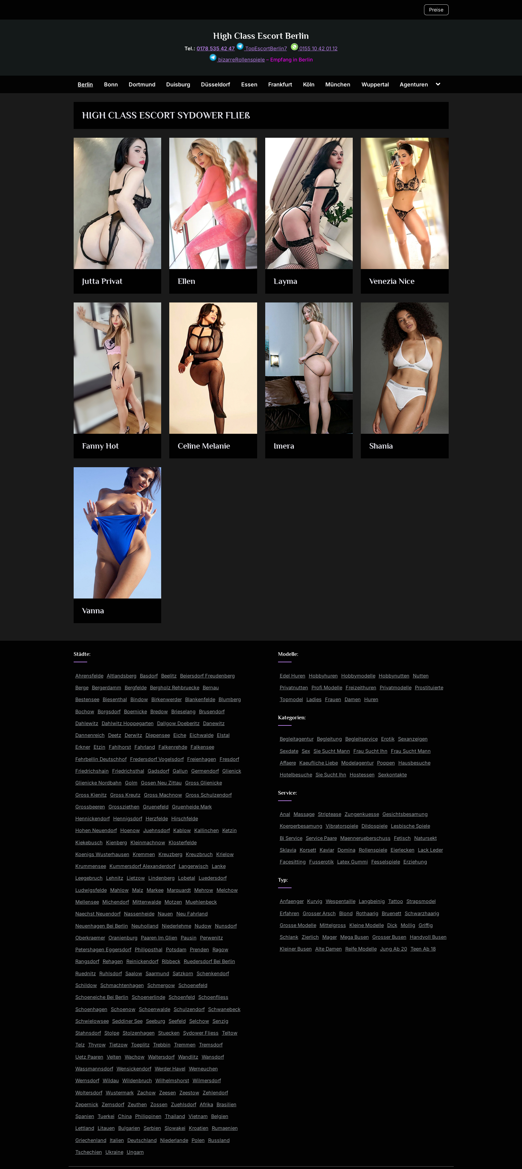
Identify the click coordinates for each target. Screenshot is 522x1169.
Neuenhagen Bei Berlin (101, 926)
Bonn (111, 84)
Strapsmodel (421, 901)
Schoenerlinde (148, 997)
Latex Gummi (352, 862)
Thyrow (97, 1044)
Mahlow (119, 890)
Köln (309, 84)
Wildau (111, 1080)
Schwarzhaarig (422, 913)
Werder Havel (170, 1068)
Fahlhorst (120, 747)
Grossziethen (124, 806)
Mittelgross (333, 925)
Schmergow (161, 985)
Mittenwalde (146, 902)
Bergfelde (136, 687)
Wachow (135, 1057)
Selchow (199, 1021)
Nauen (165, 913)
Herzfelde (157, 818)
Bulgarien (129, 1128)
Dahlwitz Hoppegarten (128, 723)
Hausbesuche (414, 763)
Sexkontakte (392, 774)
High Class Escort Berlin (261, 36)
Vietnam (198, 1116)
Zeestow (189, 1092)
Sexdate (289, 751)
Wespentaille (340, 901)
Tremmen (185, 1044)
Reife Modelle (361, 949)
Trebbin (162, 1044)
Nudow (203, 926)
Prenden (199, 949)
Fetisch (402, 838)
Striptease (329, 814)
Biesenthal (115, 699)
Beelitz (169, 676)
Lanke (219, 866)
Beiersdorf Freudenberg (207, 676)
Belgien (219, 1116)
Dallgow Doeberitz (178, 723)
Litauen (106, 1128)
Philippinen (148, 1116)
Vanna (93, 611)
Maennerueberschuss (365, 838)
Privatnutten (294, 687)
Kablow (182, 830)
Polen (198, 1140)
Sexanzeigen (413, 739)
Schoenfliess (213, 997)
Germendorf (205, 771)
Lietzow (136, 878)
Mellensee (87, 902)
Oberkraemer (90, 937)
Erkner (82, 747)
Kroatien (198, 1128)
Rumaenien (225, 1128)
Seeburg (155, 1021)
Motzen (173, 902)
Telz (80, 1044)
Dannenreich (90, 735)
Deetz (114, 735)
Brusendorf (212, 711)
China (125, 1116)
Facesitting (293, 862)
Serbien (152, 1128)
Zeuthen (137, 1104)
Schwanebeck (224, 1009)
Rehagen (113, 961)
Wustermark (120, 1092)
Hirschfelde (184, 818)
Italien (117, 1140)
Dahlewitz (86, 723)
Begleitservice (361, 739)
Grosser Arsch (319, 913)
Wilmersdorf (207, 1080)
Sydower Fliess (201, 1033)
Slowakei (175, 1128)
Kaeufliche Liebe (318, 763)
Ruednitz (85, 973)
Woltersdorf (88, 1092)
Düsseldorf (215, 84)
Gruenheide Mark (192, 806)
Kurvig (314, 901)
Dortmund (142, 84)
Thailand (175, 1116)
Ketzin (229, 830)
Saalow (133, 973)
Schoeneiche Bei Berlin (101, 997)
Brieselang (183, 711)
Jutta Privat (102, 281)
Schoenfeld (182, 997)
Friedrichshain (92, 771)
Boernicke (135, 711)
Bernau (211, 687)
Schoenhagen (91, 1009)
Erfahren (289, 913)
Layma (286, 281)
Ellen (187, 281)
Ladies (314, 699)
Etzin (99, 747)
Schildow (86, 985)
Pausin (189, 937)
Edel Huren (292, 676)
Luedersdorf (213, 878)
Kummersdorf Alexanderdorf (142, 866)
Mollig (408, 925)
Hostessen (362, 774)
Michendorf (115, 902)
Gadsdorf (158, 771)
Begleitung (329, 739)
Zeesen (167, 1092)
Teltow (230, 1033)
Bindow (139, 699)
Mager (329, 937)
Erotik (388, 739)
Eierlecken (403, 850)
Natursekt (425, 838)
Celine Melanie (205, 446)
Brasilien (227, 1104)
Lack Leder (430, 850)
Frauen (333, 699)
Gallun (180, 771)
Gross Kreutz (125, 795)
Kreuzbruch (199, 854)
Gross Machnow (163, 795)
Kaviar (327, 850)
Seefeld (177, 1021)
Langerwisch (193, 866)
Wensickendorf (134, 1068)
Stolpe (111, 1033)
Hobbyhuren (323, 676)
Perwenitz (211, 937)
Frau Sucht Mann (411, 751)
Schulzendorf (189, 1009)
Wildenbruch (137, 1080)
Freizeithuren (361, 687)
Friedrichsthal (128, 771)
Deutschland (142, 1140)
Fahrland (144, 747)
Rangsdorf (87, 961)
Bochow (84, 711)
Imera (284, 446)
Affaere (288, 763)
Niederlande (174, 1140)
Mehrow (203, 890)
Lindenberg (161, 878)
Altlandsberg (121, 676)
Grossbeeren (90, 806)
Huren (371, 699)
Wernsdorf (87, 1080)
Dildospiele (375, 826)
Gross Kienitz (91, 795)
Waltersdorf (161, 1057)
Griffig (426, 925)
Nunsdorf (226, 926)
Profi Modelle (327, 687)
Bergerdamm (106, 687)
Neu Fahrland (192, 913)
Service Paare (321, 838)
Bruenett (391, 913)
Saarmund (157, 973)
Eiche (179, 735)
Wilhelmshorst (172, 1080)
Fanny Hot (101, 446)
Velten (114, 1057)
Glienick (231, 771)
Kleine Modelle (366, 925)
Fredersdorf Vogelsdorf (157, 759)
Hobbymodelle (358, 676)
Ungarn (135, 1152)
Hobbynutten (394, 676)
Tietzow (118, 1044)
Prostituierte (429, 687)
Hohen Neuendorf (96, 830)
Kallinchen (206, 830)
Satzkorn (183, 973)
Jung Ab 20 (393, 949)
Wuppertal (375, 84)
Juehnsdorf (156, 830)
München (337, 84)
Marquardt (179, 890)
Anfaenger (292, 901)
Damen (353, 699)
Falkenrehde (172, 747)
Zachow (146, 1092)
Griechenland (90, 1140)
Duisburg (178, 84)
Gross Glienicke (203, 783)
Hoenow (130, 830)
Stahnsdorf (88, 1033)
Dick (392, 925)
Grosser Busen (389, 937)
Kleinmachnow (147, 842)
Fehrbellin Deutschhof (101, 759)
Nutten (421, 676)
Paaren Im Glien (159, 937)
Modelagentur (357, 763)
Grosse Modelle (298, 925)
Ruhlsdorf (110, 973)
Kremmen (144, 854)
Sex (306, 751)
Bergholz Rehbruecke (174, 687)
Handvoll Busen (428, 937)
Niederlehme (176, 926)
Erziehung (415, 862)
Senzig (220, 1021)
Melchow (227, 890)
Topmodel (291, 699)
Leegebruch (89, 878)
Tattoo (395, 901)
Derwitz (133, 735)
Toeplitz (140, 1044)
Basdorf (149, 676)
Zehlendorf (215, 1092)
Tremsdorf (211, 1044)
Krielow (225, 854)
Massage (304, 814)
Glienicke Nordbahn (98, 783)
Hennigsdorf (127, 818)
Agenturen (414, 84)
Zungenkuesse (362, 814)
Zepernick (86, 1104)
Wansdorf (213, 1057)
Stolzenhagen (139, 1033)
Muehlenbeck (201, 902)
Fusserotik (321, 862)
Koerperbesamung (301, 826)
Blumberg (230, 699)
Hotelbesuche (296, 774)
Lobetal (186, 878)
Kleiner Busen (296, 949)
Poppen (386, 763)
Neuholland (144, 926)
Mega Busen (354, 937)
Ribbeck (171, 961)
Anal (285, 814)
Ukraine (114, 1152)
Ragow (220, 949)
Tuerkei (106, 1116)
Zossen (159, 1104)
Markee (155, 890)
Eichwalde (202, 735)
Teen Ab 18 (423, 949)
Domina (346, 850)
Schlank (289, 937)
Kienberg (116, 842)
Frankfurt (280, 84)
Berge (82, 687)
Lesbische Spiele (410, 826)
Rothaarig (367, 913)
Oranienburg (123, 937)
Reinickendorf (142, 961)
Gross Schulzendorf (208, 795)
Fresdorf (229, 759)
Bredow (159, 711)
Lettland (84, 1128)
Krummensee (90, 866)
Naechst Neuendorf (98, 913)
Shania (382, 446)
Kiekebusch (89, 842)
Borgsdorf (109, 711)
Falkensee (202, 747)
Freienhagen (201, 759)
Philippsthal (149, 949)
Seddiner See (127, 1021)
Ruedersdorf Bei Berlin (209, 961)
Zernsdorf (113, 1104)
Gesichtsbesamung (405, 814)
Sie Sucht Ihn (331, 774)
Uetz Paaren (89, 1057)
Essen (249, 84)
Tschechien (88, 1152)
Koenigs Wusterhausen (102, 854)
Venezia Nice (393, 281)
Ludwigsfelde (91, 890)
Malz (137, 890)
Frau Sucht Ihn (370, 751)
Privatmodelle (396, 687)
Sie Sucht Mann (332, 751)
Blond (346, 913)
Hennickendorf (92, 818)
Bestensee (87, 699)
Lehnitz (114, 878)
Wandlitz (188, 1057)
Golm (131, 783)
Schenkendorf (213, 973)
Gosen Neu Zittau (161, 783)
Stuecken (169, 1033)
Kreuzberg (170, 854)
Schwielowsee (92, 1021)
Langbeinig (372, 901)
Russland (219, 1140)
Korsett (308, 850)
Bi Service (291, 838)
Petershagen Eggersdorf (103, 949)
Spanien (84, 1116)
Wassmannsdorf (94, 1068)
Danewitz (214, 723)
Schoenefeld (192, 985)
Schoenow (123, 1009)
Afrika (206, 1104)
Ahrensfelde (89, 676)
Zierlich (310, 937)
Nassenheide (139, 913)
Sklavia (288, 850)
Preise (436, 9)
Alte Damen (328, 949)
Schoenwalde (154, 1009)
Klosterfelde (183, 842)
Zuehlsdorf (183, 1104)
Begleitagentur (297, 739)
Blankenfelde (200, 699)
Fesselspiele (385, 862)
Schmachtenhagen (122, 985)
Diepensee (158, 735)
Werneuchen (203, 1068)
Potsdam (176, 949)
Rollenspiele (373, 850)
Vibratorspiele (342, 826)
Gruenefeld (156, 806)
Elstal (223, 735)
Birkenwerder (166, 699)
